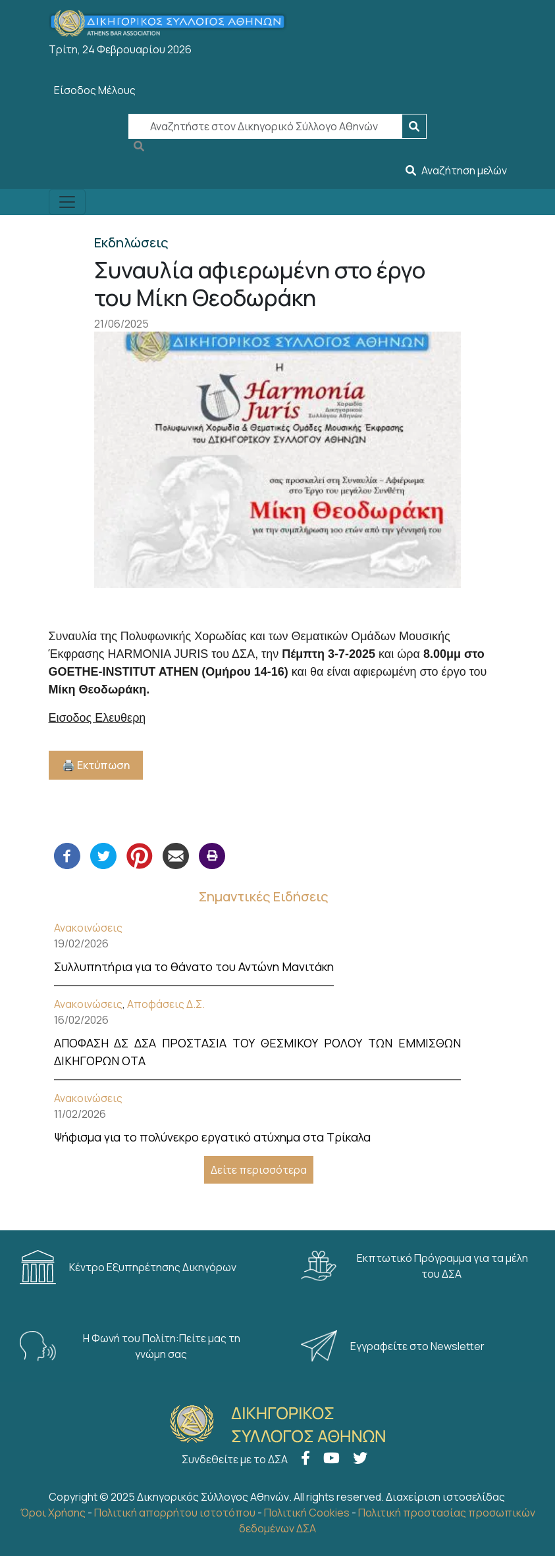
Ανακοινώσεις (88, 927)
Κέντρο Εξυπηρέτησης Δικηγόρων (129, 1267)
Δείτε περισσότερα (259, 1170)
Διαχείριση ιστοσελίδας (445, 1497)
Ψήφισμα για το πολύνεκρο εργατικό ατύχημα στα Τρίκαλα (212, 1137)
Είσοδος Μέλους (95, 90)
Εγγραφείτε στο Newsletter (394, 1346)
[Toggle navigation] (67, 202)
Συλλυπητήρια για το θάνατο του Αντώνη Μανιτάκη (194, 966)
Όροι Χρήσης (53, 1512)
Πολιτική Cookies (307, 1512)
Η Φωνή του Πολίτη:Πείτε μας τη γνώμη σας (130, 1346)
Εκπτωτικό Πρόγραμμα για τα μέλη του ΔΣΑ (415, 1266)
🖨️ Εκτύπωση (96, 765)
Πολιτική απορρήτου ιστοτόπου (174, 1512)
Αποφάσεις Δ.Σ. (166, 1004)
